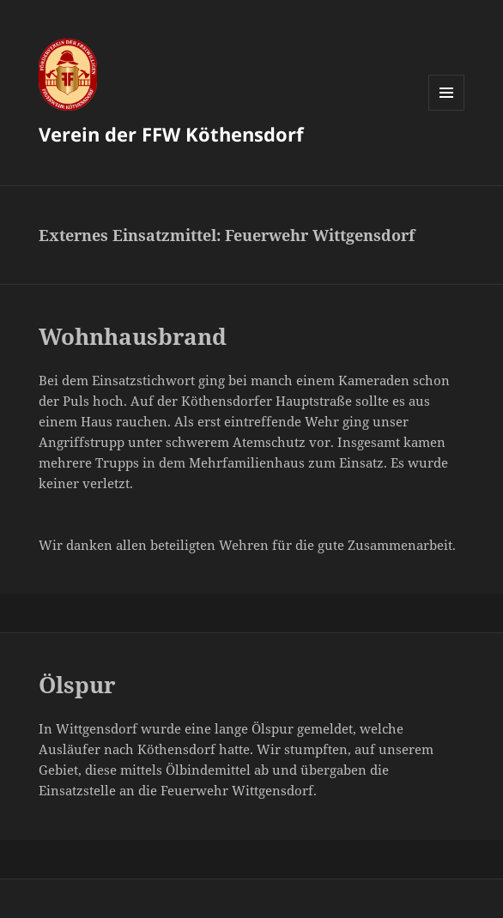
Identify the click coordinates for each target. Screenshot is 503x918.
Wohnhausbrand (133, 336)
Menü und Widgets (446, 110)
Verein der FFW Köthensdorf (171, 134)
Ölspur (77, 684)
